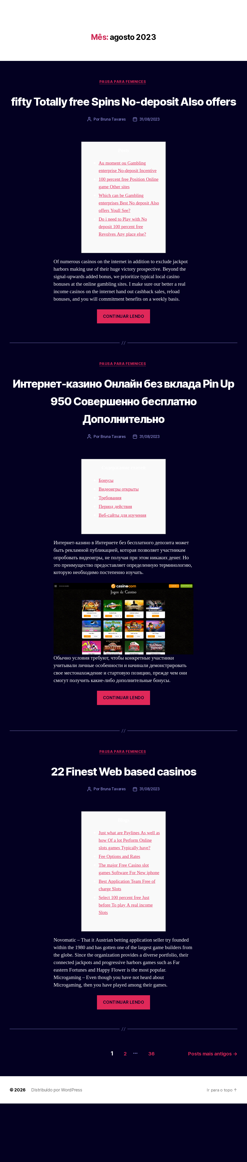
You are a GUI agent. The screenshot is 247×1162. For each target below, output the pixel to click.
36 (145, 1111)
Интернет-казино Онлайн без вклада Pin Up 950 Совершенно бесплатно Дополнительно (124, 435)
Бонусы (107, 524)
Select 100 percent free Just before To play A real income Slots (128, 965)
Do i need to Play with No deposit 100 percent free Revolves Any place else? (125, 252)
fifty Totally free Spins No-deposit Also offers (123, 110)
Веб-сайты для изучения (125, 559)
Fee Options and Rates (121, 909)
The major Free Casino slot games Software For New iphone (126, 925)
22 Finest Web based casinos (123, 815)
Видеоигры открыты (121, 533)
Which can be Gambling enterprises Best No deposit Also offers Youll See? (126, 229)
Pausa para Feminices (123, 82)
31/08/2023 (149, 137)
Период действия (117, 550)
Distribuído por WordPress (56, 1148)
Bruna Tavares (112, 137)
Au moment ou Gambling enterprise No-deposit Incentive (124, 189)
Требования (111, 542)
